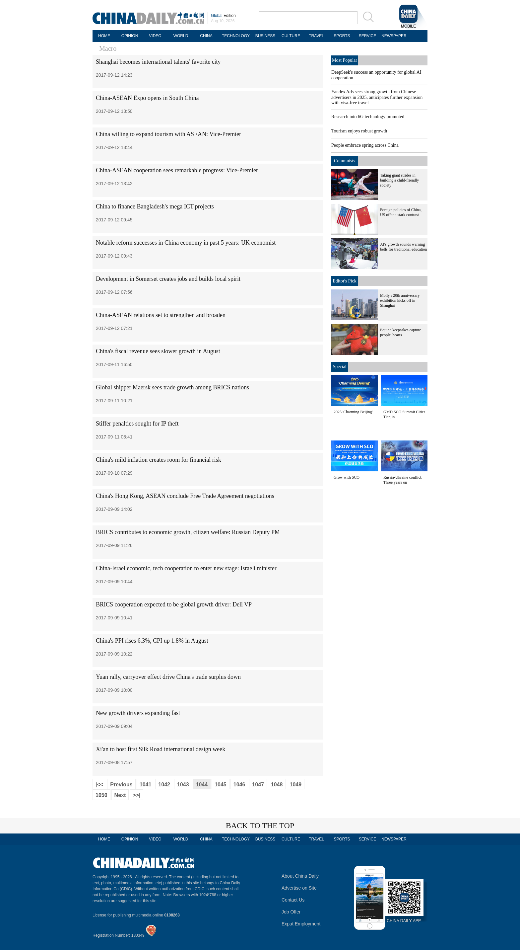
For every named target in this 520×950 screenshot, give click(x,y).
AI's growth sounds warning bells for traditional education (403, 247)
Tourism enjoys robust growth (359, 130)
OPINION (129, 36)
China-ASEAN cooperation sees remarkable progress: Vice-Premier (177, 170)
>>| (136, 795)
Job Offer (291, 911)
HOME (104, 36)
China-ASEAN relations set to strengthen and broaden (161, 315)
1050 (101, 795)
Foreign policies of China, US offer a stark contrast (401, 212)
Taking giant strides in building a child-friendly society (399, 180)
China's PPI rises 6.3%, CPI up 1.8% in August (152, 640)
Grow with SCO (346, 477)
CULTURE (291, 36)
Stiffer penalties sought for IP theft (137, 423)
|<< (99, 784)
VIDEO (155, 36)
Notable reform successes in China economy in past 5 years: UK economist (186, 242)
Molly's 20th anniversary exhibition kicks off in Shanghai (400, 300)
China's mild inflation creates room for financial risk (158, 459)
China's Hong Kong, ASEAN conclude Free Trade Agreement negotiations (185, 496)
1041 (146, 784)
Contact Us (293, 900)
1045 (221, 784)
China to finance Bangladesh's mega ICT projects (155, 206)
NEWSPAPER (393, 36)
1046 (239, 784)
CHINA (206, 36)
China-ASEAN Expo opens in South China (147, 98)
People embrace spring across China (365, 145)
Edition (223, 15)
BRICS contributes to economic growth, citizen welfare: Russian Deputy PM (188, 532)
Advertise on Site (299, 888)
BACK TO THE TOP (260, 825)
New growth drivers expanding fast (138, 713)
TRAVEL (316, 36)
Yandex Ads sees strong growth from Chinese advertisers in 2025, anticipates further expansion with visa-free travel (376, 97)
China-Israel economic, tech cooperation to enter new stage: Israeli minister (186, 568)
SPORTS (342, 36)
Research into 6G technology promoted (367, 116)
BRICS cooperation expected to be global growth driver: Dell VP (174, 604)
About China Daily (300, 876)
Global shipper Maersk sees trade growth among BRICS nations (172, 387)
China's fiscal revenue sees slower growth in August (158, 351)
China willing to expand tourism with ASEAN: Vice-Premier (168, 134)
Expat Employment (301, 923)
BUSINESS (265, 36)
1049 (296, 784)
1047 (258, 784)
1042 (164, 784)
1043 (183, 784)
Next (120, 795)
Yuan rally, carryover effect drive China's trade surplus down (168, 676)
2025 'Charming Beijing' (353, 412)
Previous (121, 784)
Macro (107, 48)
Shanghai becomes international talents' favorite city (158, 61)
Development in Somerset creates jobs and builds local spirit (168, 279)
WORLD (180, 36)
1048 (277, 784)
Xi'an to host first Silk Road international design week (160, 749)
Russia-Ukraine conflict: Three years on (402, 480)
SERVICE (367, 36)
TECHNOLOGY (236, 36)
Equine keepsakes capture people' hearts (400, 332)
